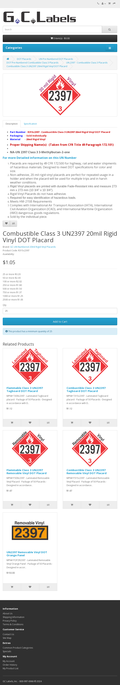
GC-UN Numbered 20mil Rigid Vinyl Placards (33, 246)
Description (12, 123)
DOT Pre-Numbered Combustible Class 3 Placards (32, 62)
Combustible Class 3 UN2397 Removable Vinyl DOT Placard (87, 471)
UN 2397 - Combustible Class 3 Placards (86, 62)
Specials (7, 651)
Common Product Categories (18, 647)
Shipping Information (13, 617)
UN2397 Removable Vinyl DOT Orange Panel (27, 553)
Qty (4, 305)
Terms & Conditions (13, 624)
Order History (10, 664)
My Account (9, 661)
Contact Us (8, 634)
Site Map (7, 637)
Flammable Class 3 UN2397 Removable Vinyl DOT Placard (27, 471)
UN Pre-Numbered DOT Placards (56, 59)
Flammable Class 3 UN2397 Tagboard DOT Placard (25, 389)
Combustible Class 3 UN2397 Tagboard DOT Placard (86, 389)
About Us (7, 613)
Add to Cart (60, 321)
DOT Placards (24, 59)
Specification (30, 123)
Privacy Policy (10, 620)
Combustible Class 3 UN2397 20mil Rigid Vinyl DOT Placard (37, 66)
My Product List (10, 668)
